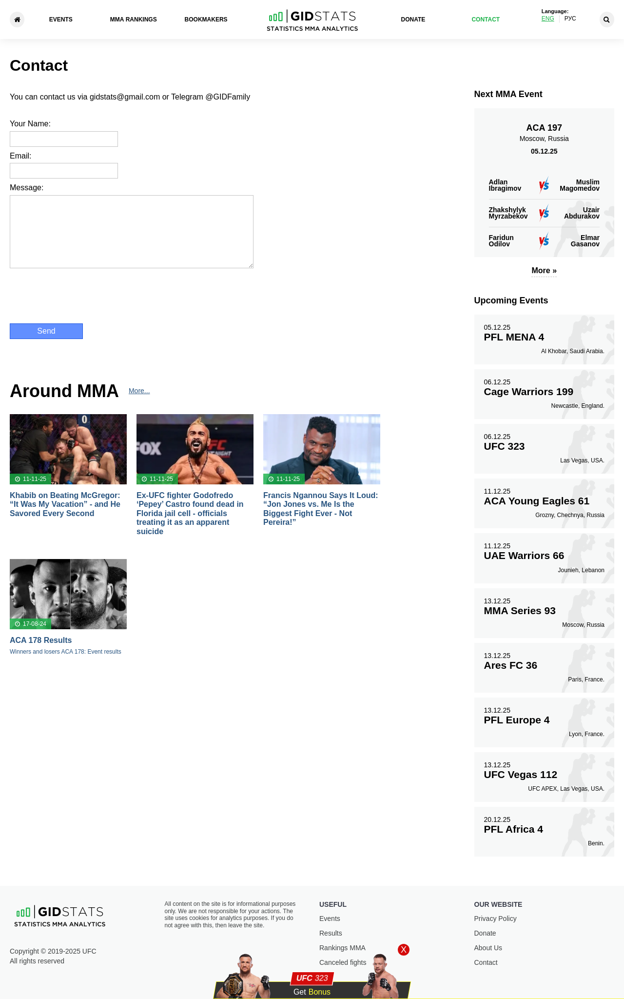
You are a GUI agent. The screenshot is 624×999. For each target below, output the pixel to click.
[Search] (607, 19)
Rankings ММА (342, 948)
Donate (413, 19)
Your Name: (30, 124)
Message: (26, 187)
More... (139, 391)
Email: (20, 156)
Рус (570, 19)
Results (330, 933)
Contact (485, 19)
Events (61, 19)
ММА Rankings (133, 19)
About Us (488, 948)
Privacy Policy (495, 918)
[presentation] (84, 295)
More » (544, 270)
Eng (548, 19)
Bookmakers (206, 19)
